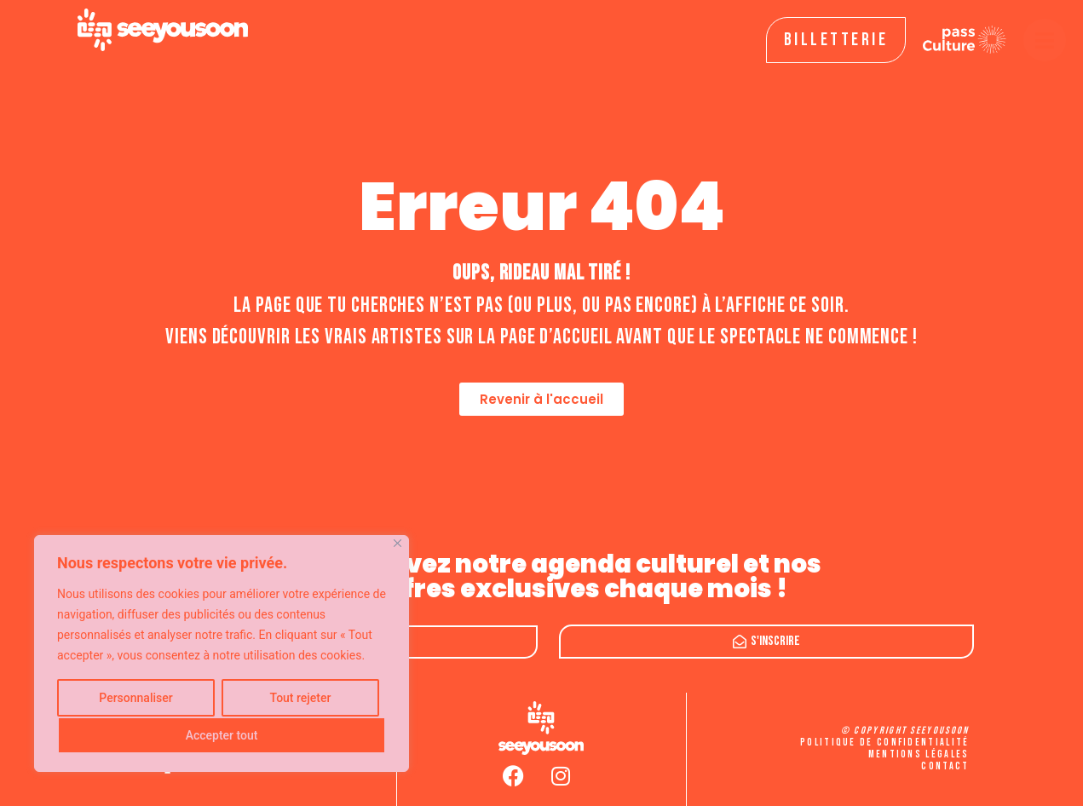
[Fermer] (397, 543)
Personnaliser (135, 698)
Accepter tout (222, 735)
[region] (221, 653)
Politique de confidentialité (884, 742)
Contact (945, 766)
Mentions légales (919, 754)
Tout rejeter (300, 698)
